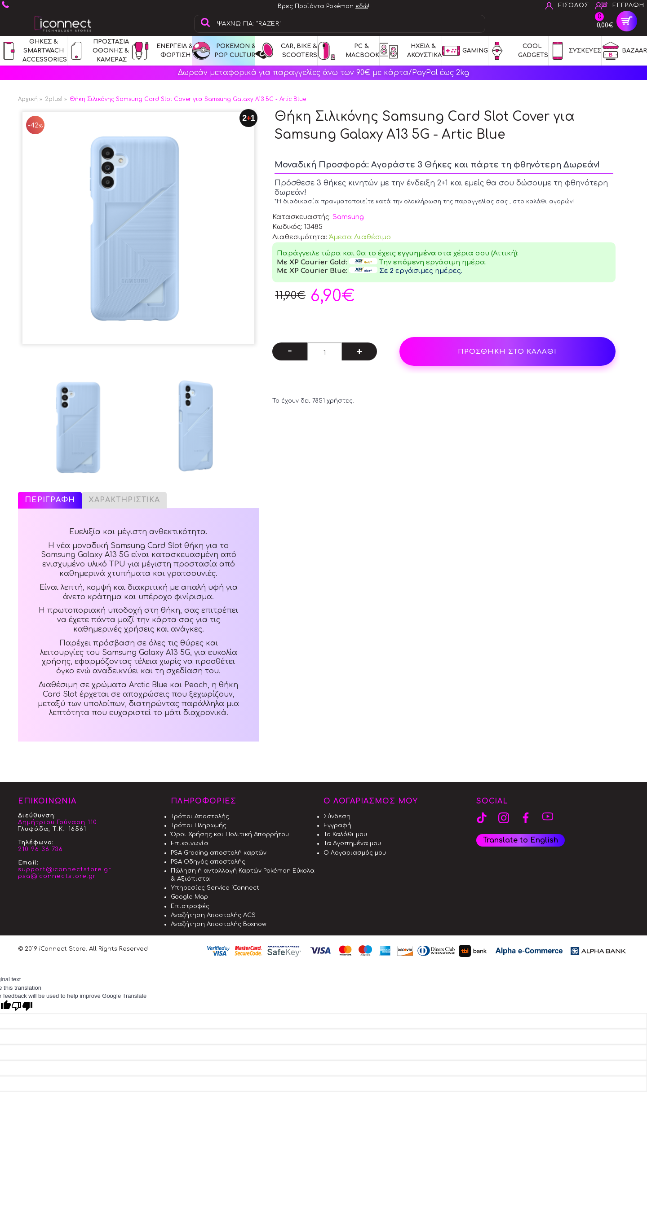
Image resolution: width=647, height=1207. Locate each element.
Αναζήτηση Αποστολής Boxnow (218, 924)
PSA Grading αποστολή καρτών (218, 853)
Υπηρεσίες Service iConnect (215, 888)
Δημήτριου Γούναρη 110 (57, 822)
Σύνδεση (337, 816)
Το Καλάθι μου (345, 834)
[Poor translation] (22, 1006)
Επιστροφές (190, 906)
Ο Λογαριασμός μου (355, 853)
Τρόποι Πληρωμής (198, 825)
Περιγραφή (50, 500)
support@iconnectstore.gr (64, 869)
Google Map (189, 897)
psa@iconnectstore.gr (57, 876)
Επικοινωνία (189, 843)
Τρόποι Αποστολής (200, 816)
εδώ (361, 6)
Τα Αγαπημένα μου (352, 843)
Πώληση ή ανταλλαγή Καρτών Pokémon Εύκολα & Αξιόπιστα (243, 875)
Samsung (348, 217)
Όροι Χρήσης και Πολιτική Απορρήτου (230, 834)
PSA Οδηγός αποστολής (208, 862)
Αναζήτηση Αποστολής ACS (213, 915)
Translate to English (520, 840)
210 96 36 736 (40, 849)
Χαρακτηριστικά (124, 500)
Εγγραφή (337, 825)
